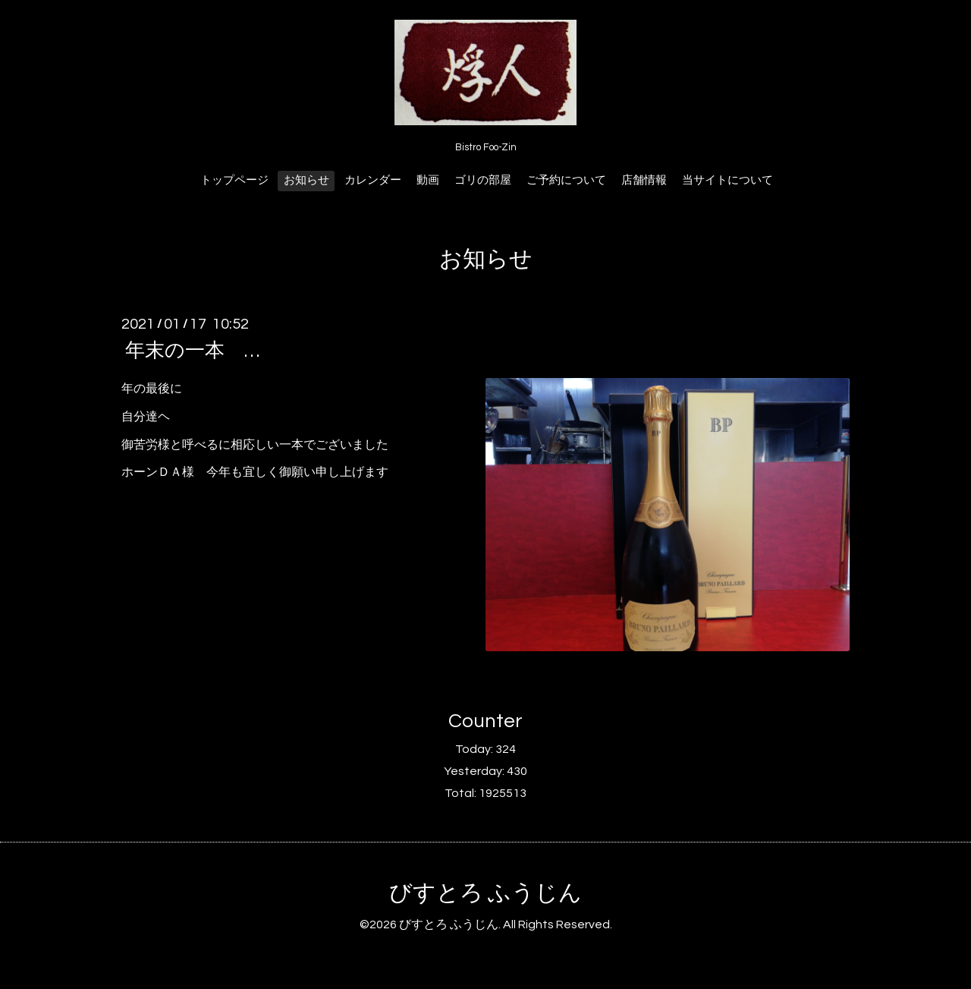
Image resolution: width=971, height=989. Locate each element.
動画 (427, 180)
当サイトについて (727, 180)
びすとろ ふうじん (485, 893)
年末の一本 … (192, 351)
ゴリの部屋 (482, 180)
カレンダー (372, 180)
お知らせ (306, 180)
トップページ (234, 180)
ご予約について (566, 180)
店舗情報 (644, 180)
